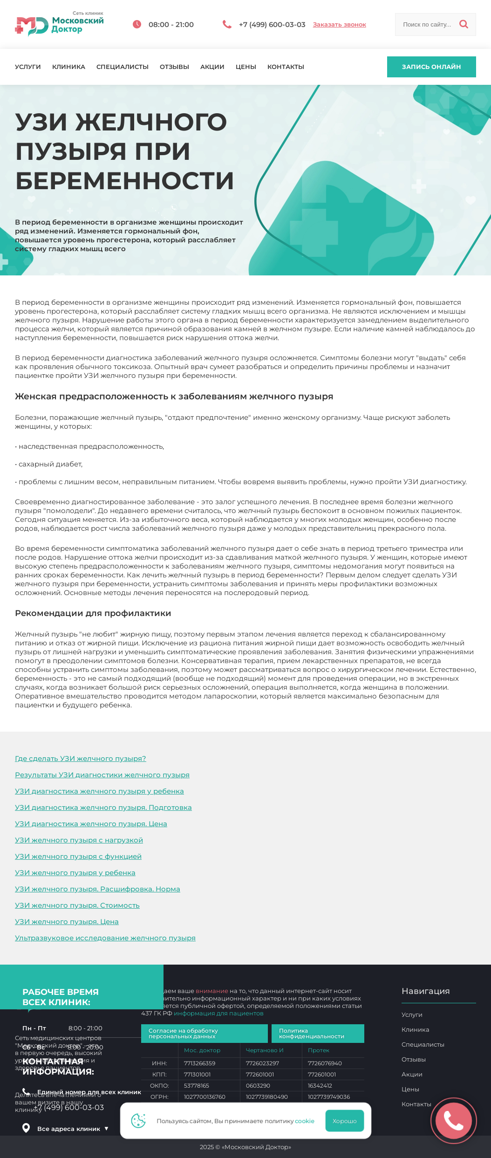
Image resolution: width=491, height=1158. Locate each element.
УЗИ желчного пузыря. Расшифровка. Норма (97, 888)
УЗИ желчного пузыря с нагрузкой (79, 840)
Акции (212, 67)
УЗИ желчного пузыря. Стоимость (77, 905)
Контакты (285, 67)
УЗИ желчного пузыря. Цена (67, 921)
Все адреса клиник (73, 1128)
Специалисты (122, 67)
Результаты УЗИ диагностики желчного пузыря (102, 774)
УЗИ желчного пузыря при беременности (209, 704)
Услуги (28, 67)
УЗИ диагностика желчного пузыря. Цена (91, 823)
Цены (246, 67)
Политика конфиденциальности (311, 1033)
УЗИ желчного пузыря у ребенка (75, 872)
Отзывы (174, 67)
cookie (307, 1120)
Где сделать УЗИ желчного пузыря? (80, 758)
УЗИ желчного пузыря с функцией (78, 856)
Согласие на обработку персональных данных (183, 1033)
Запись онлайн (431, 66)
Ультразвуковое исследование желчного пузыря (105, 937)
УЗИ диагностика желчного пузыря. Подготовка (103, 807)
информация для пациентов (219, 1013)
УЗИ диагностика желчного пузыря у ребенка (99, 791)
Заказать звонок (339, 24)
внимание (212, 990)
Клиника (68, 67)
